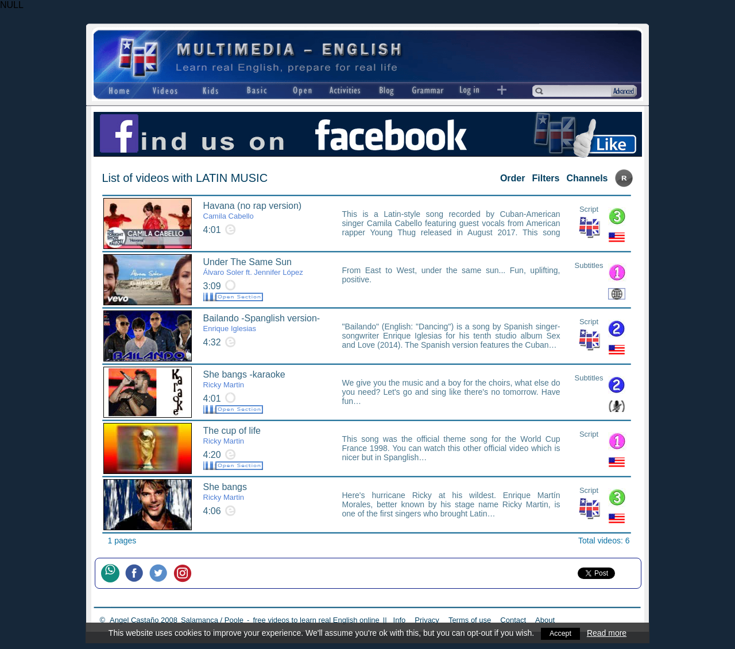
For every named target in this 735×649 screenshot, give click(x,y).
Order (512, 178)
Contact (513, 620)
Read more (608, 633)
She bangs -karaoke (244, 379)
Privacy (427, 620)
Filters (545, 178)
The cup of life (232, 435)
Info (399, 620)
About (545, 620)
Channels (587, 178)
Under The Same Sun (253, 267)
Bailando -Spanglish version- (261, 323)
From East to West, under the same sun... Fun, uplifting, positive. (451, 275)
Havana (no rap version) (252, 210)
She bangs (225, 492)
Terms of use (469, 620)
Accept (560, 633)
